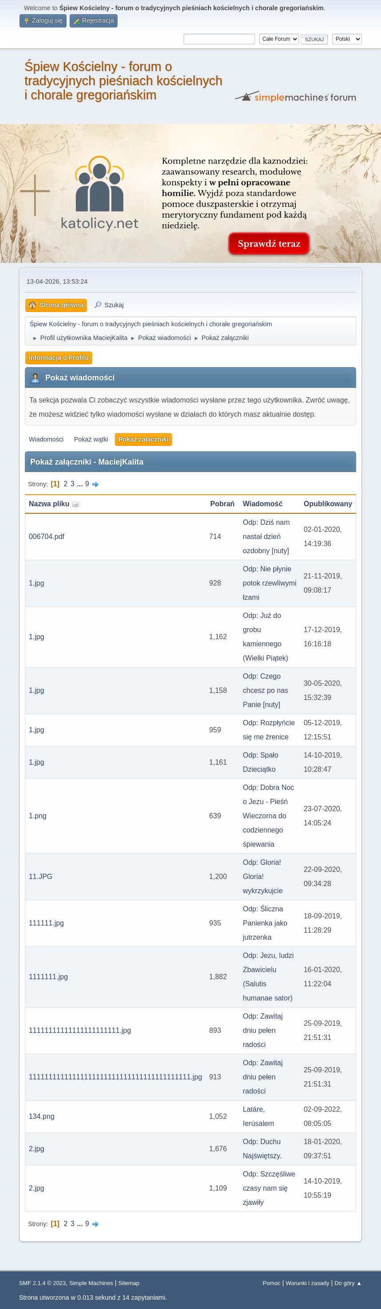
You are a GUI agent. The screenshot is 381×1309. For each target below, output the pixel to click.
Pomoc (271, 1283)
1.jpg (36, 583)
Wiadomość (263, 504)
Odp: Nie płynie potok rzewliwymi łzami (270, 583)
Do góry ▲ (348, 1283)
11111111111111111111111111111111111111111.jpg (115, 1077)
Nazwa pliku (54, 504)
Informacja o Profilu (59, 357)
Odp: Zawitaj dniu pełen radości (263, 1030)
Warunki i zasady (307, 1283)
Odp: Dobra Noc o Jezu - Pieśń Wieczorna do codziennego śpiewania (269, 816)
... (81, 484)
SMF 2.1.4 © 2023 (42, 1283)
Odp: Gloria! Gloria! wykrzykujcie (263, 877)
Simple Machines (91, 1283)
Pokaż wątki (91, 439)
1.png (38, 816)
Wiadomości (46, 439)
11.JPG (40, 876)
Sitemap (129, 1283)
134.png (42, 1116)
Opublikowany (328, 504)
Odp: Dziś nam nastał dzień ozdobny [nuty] (266, 537)
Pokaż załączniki (143, 439)
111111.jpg (46, 923)
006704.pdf (46, 536)
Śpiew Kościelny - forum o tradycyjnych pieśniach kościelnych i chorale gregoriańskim (123, 80)
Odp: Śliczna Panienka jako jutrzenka (265, 923)
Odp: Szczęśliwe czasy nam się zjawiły (269, 1188)
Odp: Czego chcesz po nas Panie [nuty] (265, 690)
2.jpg (36, 1149)
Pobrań (222, 504)
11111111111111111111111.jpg (80, 1030)
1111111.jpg (48, 977)
